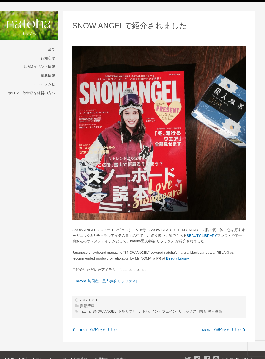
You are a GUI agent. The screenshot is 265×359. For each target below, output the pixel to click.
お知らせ (48, 58)
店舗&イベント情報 (39, 67)
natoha (85, 311)
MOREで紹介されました (222, 330)
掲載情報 (48, 75)
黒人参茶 (215, 311)
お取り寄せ (127, 311)
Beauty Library (177, 258)
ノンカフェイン (163, 311)
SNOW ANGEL (104, 311)
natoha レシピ (44, 84)
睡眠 (202, 311)
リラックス (188, 311)
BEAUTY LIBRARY (202, 236)
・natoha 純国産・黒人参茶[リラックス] (104, 281)
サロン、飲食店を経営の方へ (31, 93)
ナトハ (143, 311)
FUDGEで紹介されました (97, 330)
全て (51, 49)
